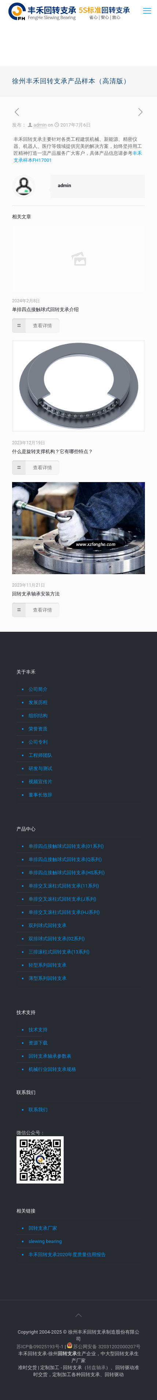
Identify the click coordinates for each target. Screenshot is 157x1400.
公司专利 (38, 742)
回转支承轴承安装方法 (36, 594)
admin (39, 125)
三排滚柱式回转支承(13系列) (59, 952)
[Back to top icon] (78, 1315)
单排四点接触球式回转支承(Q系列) (65, 859)
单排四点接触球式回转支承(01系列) (66, 846)
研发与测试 (40, 768)
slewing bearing (45, 1241)
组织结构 (38, 715)
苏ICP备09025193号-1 (40, 1346)
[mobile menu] (147, 11)
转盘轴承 (96, 1367)
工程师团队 (40, 755)
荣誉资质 (38, 729)
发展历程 (38, 702)
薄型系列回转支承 (48, 978)
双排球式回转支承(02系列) (57, 938)
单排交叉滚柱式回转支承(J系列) (62, 899)
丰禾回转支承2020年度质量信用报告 (67, 1254)
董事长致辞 (40, 795)
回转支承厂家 (43, 1228)
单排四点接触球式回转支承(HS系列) (67, 872)
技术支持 (38, 1029)
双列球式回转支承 (48, 925)
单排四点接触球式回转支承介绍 (45, 309)
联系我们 (38, 1109)
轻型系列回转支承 (48, 965)
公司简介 (38, 689)
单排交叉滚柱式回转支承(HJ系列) (64, 912)
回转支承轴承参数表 (50, 1056)
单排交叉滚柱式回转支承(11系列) (64, 886)
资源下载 (38, 1043)
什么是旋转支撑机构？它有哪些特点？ (52, 451)
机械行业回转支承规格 (52, 1069)
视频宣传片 (40, 781)
